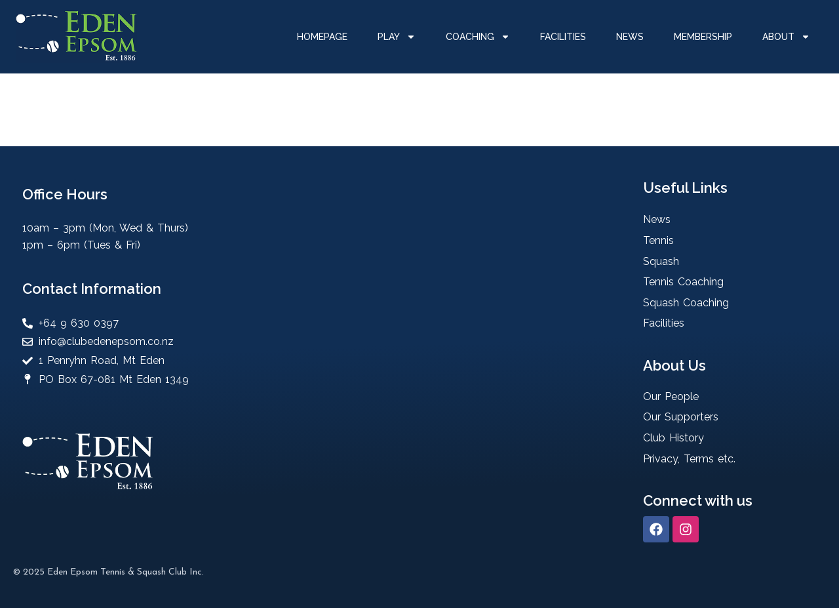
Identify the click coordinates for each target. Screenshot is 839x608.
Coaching (478, 37)
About (786, 37)
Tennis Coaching (683, 281)
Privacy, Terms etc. (689, 459)
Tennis (658, 240)
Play (397, 37)
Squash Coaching (686, 302)
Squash (661, 261)
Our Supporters (680, 417)
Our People (671, 396)
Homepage (322, 36)
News (630, 36)
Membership (703, 36)
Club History (673, 438)
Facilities (563, 36)
